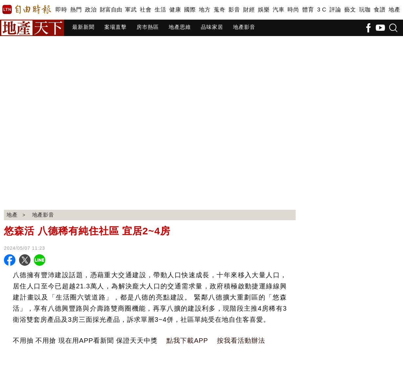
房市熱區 (148, 27)
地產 (394, 10)
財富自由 (111, 10)
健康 (175, 10)
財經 (249, 10)
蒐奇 (219, 10)
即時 (61, 10)
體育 (308, 10)
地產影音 (244, 27)
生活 (160, 10)
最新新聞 (83, 27)
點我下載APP (187, 340)
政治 (90, 10)
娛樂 (263, 10)
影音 (234, 10)
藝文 (350, 10)
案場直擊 (115, 27)
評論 (335, 10)
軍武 (131, 10)
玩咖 (365, 10)
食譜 (379, 10)
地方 (204, 10)
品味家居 (212, 27)
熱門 (76, 10)
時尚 (293, 10)
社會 (145, 10)
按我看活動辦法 (241, 340)
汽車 (278, 10)
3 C (321, 10)
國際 (190, 10)
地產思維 (180, 27)
